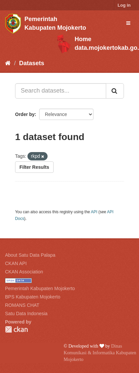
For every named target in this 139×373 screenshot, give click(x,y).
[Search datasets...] (60, 91)
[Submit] (115, 91)
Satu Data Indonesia (26, 313)
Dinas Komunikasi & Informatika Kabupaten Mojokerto (100, 353)
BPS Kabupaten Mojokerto (32, 296)
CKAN (16, 329)
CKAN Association (24, 271)
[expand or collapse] (128, 23)
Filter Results (34, 167)
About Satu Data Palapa (30, 255)
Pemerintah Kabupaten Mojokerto (40, 288)
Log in (124, 5)
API (94, 212)
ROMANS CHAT (22, 305)
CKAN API (16, 263)
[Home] (8, 63)
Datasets (31, 63)
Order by (24, 114)
